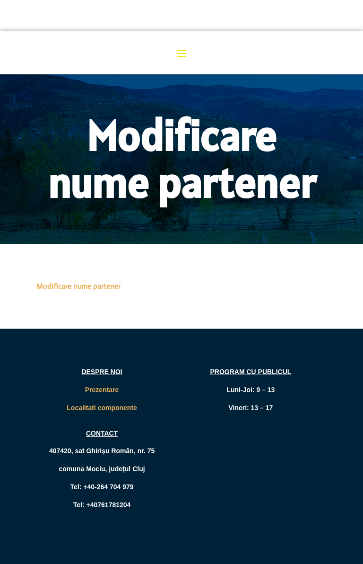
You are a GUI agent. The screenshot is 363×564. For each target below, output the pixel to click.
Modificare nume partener (78, 286)
